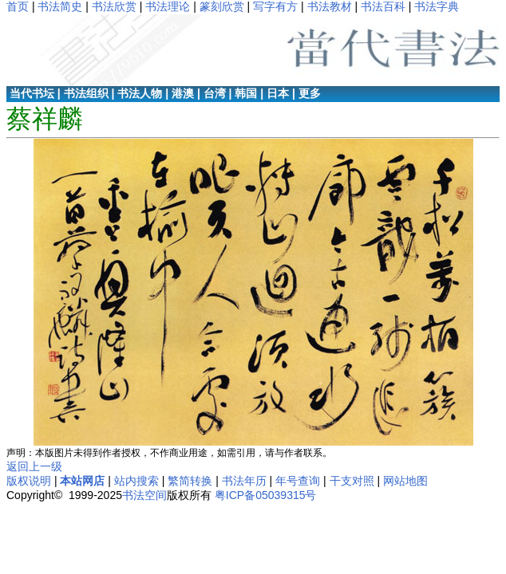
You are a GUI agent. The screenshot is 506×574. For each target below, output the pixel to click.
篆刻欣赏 (222, 6)
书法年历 (244, 480)
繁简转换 (190, 480)
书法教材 (329, 6)
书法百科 (383, 6)
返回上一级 (34, 466)
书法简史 (60, 6)
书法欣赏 (114, 6)
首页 (17, 6)
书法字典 (436, 6)
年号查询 (297, 480)
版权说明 (28, 480)
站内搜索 (136, 480)
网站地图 (405, 480)
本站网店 (82, 480)
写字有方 (275, 6)
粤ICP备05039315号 (266, 495)
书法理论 (167, 6)
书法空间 (144, 495)
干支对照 (352, 480)
